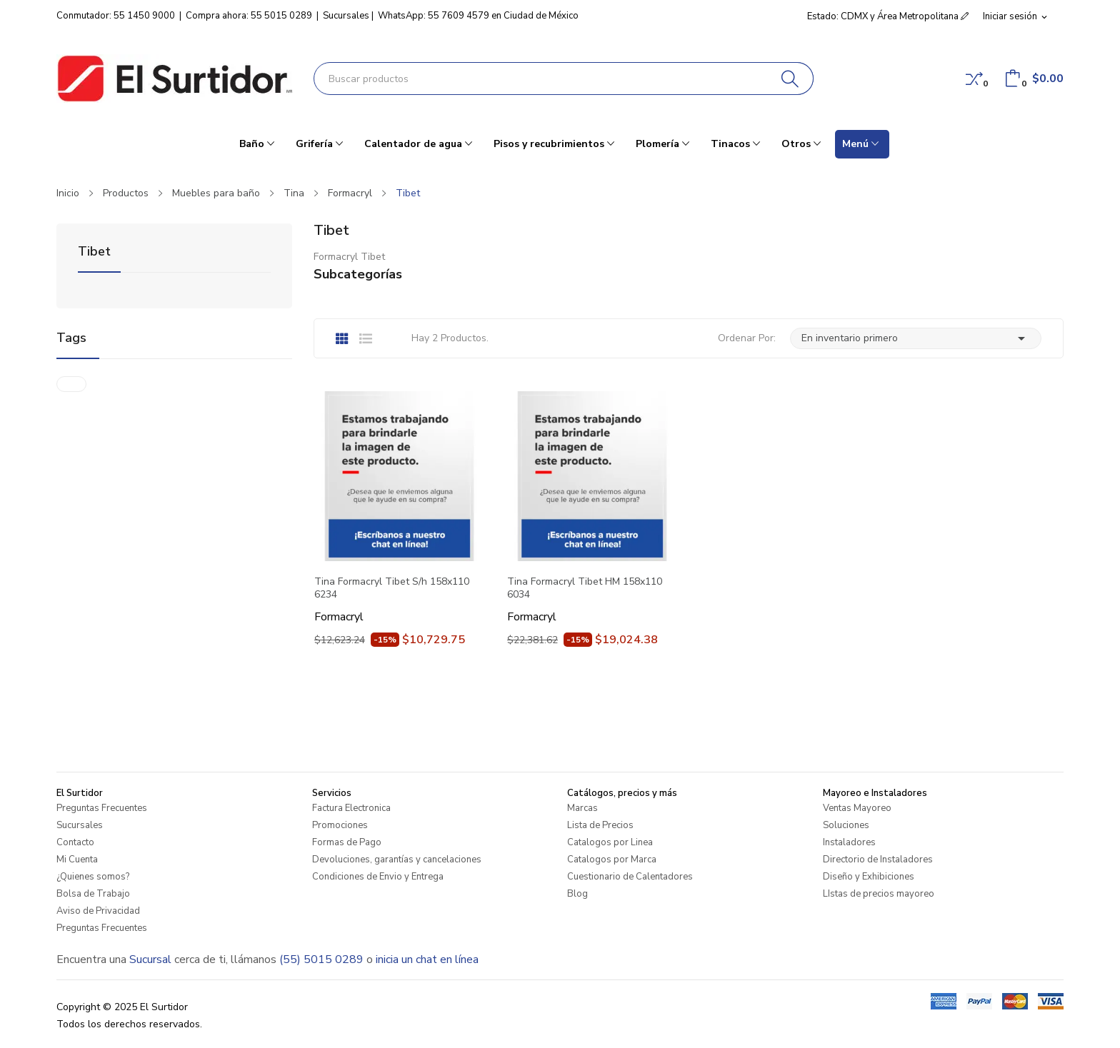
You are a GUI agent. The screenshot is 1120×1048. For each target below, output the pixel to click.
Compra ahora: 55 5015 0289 (249, 15)
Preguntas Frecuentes (101, 808)
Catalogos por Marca (611, 859)
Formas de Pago (346, 842)
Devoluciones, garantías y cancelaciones (396, 859)
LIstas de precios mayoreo (878, 893)
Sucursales (346, 15)
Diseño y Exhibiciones (868, 876)
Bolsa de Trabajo (93, 893)
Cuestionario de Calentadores (630, 876)
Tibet (94, 252)
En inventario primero (915, 338)
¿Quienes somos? (92, 876)
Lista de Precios (600, 825)
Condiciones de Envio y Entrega (378, 876)
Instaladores (849, 842)
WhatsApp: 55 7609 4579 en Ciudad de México (478, 15)
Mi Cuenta (77, 859)
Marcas (582, 808)
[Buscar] (790, 78)
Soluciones (846, 825)
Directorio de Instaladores (878, 859)
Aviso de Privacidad (98, 911)
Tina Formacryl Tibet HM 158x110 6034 (584, 588)
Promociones (340, 825)
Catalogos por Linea (610, 842)
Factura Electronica (351, 808)
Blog (577, 893)
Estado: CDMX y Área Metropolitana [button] (888, 16)
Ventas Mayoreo (857, 808)
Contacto (75, 842)
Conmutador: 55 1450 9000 (115, 15)
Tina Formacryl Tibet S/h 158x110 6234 (391, 588)
